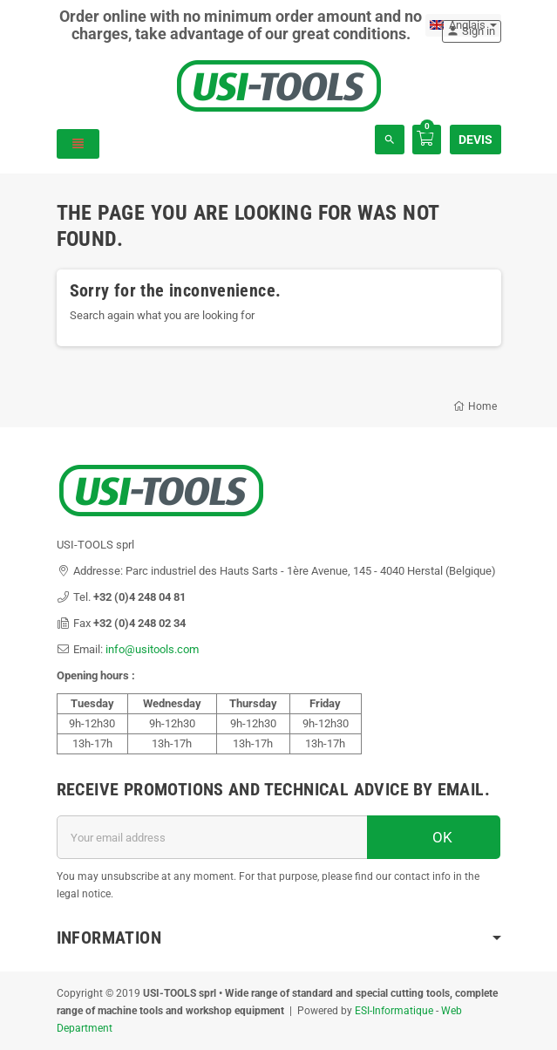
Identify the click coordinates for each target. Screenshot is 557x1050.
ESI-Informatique (394, 1011)
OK (433, 837)
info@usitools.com (152, 649)
